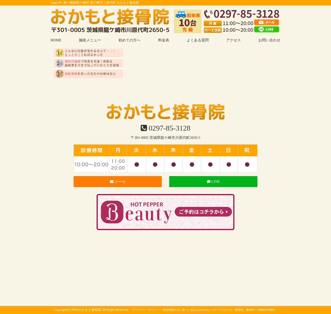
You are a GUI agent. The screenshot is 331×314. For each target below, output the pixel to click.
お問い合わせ (269, 40)
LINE (213, 181)
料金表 (163, 40)
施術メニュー (90, 40)
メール (118, 181)
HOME (56, 40)
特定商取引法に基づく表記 (179, 309)
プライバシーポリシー (146, 309)
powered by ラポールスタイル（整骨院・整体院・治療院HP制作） (237, 309)
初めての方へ (129, 40)
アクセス (233, 40)
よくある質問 (198, 40)
